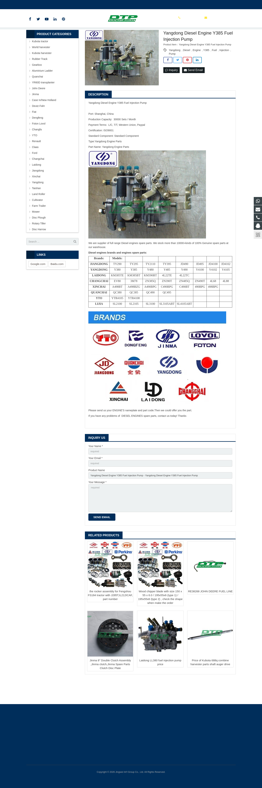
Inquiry (171, 88)
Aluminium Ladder (42, 89)
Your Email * (95, 477)
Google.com (37, 282)
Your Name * (95, 464)
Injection (224, 68)
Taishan (36, 206)
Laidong (36, 183)
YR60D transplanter (43, 100)
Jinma (35, 112)
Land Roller (38, 212)
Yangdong (174, 68)
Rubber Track (39, 77)
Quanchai (37, 94)
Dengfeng (37, 136)
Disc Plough (39, 235)
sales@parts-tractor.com (70, 3)
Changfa (37, 147)
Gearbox (37, 83)
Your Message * (97, 502)
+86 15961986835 (39, 3)
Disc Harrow (39, 247)
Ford (34, 171)
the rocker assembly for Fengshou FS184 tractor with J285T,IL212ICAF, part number (110, 618)
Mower (36, 230)
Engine (197, 68)
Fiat (34, 130)
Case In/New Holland (44, 118)
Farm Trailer (39, 224)
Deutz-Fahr (38, 124)
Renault (36, 159)
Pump (172, 72)
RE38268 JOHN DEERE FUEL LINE (210, 614)
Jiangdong (38, 188)
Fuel (214, 68)
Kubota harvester (42, 71)
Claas (35, 165)
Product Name (96, 489)
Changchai (38, 177)
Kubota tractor (40, 59)
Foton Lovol (38, 141)
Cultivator (37, 218)
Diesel (186, 68)
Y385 (206, 68)
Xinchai (36, 194)
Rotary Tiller (39, 241)
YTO (34, 153)
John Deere (38, 106)
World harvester (41, 65)
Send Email (193, 88)
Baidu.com (57, 282)
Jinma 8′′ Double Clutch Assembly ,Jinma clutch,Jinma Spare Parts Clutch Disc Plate (110, 687)
